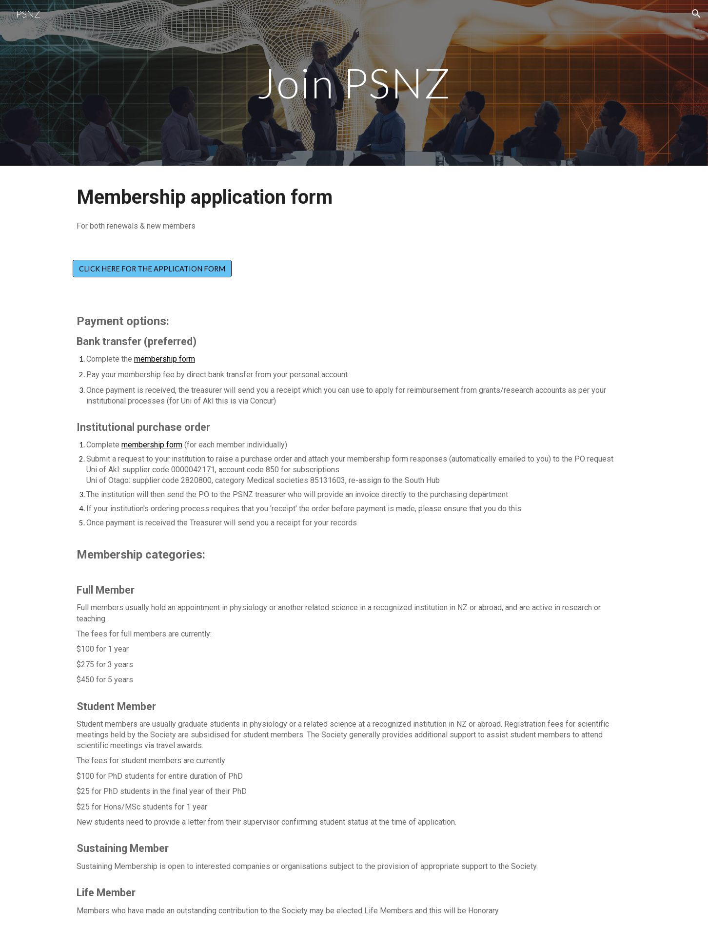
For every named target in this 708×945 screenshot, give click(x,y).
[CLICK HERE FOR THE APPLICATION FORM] (152, 268)
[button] (696, 13)
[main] (354, 82)
